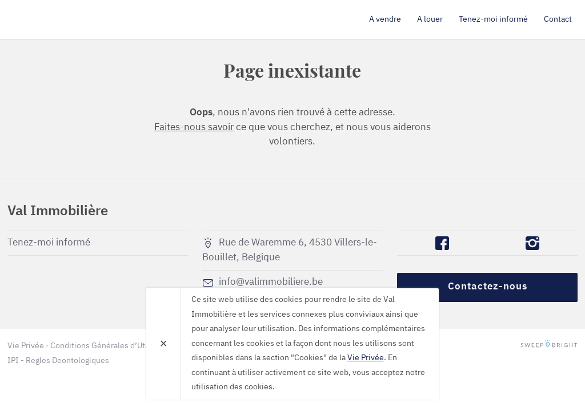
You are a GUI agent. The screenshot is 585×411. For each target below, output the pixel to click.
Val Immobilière (73, 19)
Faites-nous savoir (194, 127)
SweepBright (549, 346)
